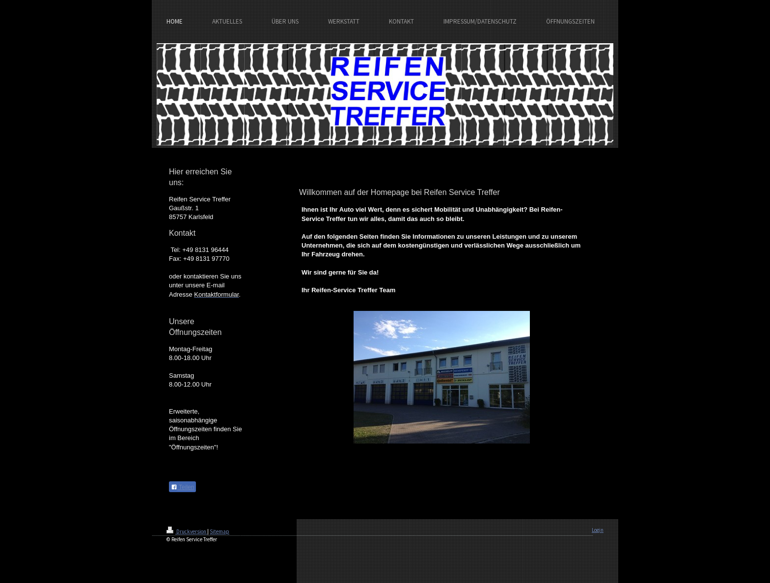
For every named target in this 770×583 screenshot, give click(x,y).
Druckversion (186, 531)
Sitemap (219, 531)
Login (598, 530)
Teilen (182, 487)
